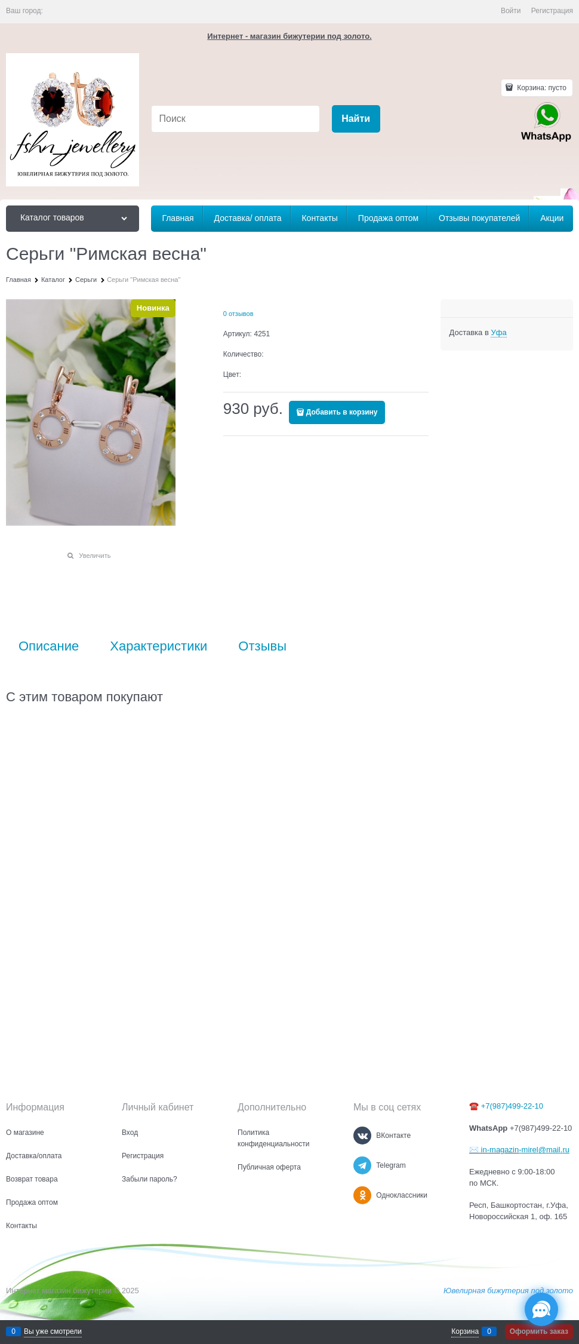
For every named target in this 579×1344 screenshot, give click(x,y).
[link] (498, 332)
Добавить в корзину (342, 412)
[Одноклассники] (362, 1195)
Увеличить (94, 555)
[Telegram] (362, 1165)
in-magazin (499, 1149)
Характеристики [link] (158, 646)
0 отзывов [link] (238, 313)
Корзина (465, 1331)
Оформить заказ (539, 1331)
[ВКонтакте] (362, 1135)
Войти (511, 11)
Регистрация (552, 11)
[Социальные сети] (541, 1309)
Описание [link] (49, 646)
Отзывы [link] (262, 646)
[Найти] (356, 119)
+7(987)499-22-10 (512, 1105)
